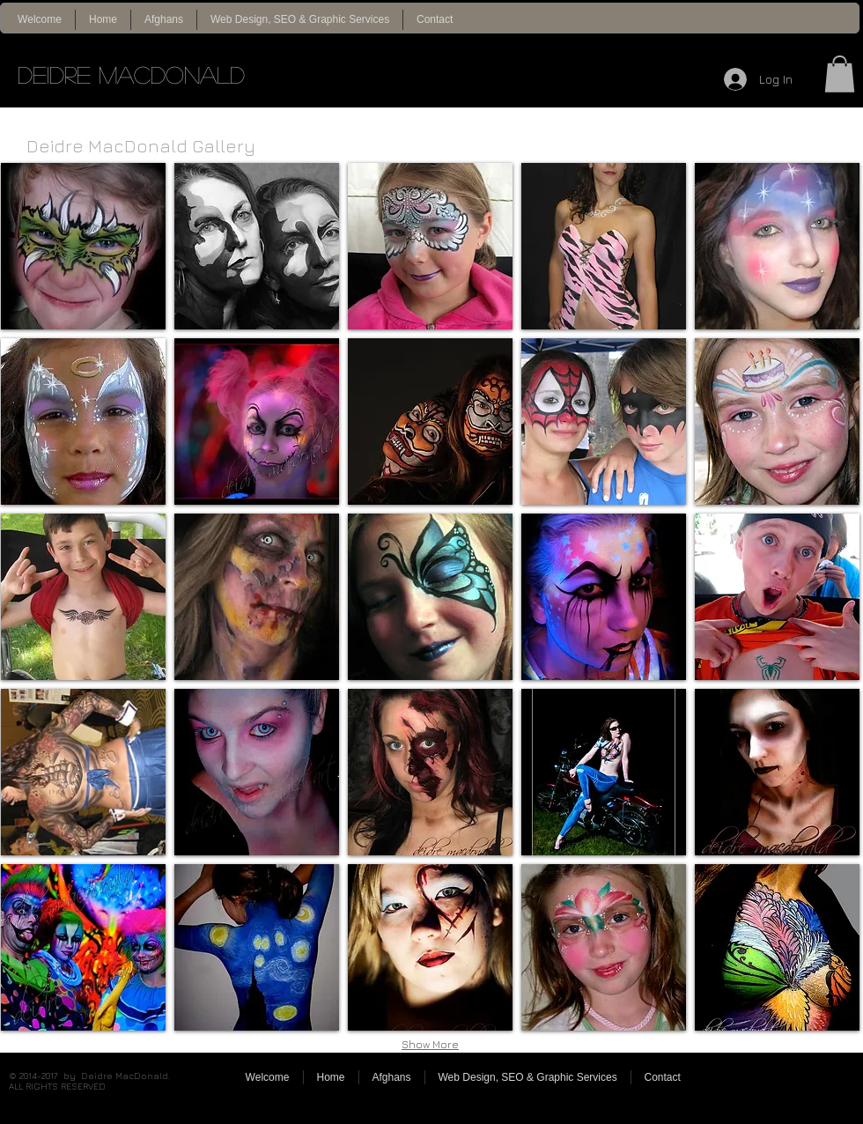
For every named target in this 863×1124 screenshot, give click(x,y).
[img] (83, 246)
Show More (430, 1044)
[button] (839, 73)
